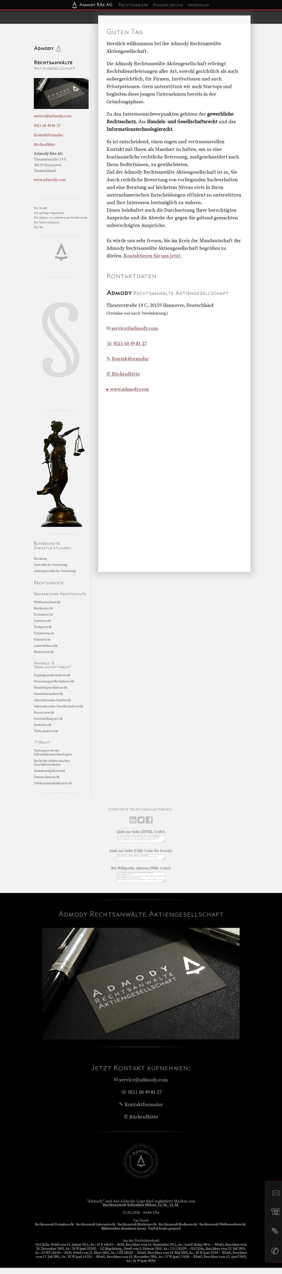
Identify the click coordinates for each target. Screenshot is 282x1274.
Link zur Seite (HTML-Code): (141, 831)
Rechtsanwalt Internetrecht (95, 1231)
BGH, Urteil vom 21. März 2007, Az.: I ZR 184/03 (99, 1259)
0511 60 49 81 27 (47, 125)
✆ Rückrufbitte (123, 374)
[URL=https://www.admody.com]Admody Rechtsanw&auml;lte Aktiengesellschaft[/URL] (141, 859)
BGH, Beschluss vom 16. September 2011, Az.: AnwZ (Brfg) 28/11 (164, 1251)
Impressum (198, 4)
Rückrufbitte (44, 144)
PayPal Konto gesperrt (164, 1235)
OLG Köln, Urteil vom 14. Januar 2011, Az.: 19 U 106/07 (74, 1251)
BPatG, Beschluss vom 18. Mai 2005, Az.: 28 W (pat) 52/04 (177, 1259)
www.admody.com (49, 179)
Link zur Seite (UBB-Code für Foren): (141, 852)
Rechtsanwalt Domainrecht (54, 1231)
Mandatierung (168, 4)
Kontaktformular (48, 135)
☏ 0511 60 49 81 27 (126, 344)
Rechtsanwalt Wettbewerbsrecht (222, 1231)
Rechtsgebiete (133, 4)
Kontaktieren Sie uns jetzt (152, 256)
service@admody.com (132, 329)
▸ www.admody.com (127, 389)
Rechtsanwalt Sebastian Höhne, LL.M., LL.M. (141, 1211)
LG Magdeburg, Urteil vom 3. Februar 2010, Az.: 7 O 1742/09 (143, 1255)
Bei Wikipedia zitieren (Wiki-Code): (141, 871)
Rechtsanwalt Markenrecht (137, 1231)
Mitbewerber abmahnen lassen (123, 1235)
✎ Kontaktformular (127, 359)
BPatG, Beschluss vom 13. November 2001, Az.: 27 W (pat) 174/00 (142, 1263)
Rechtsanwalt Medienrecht (178, 1231)
